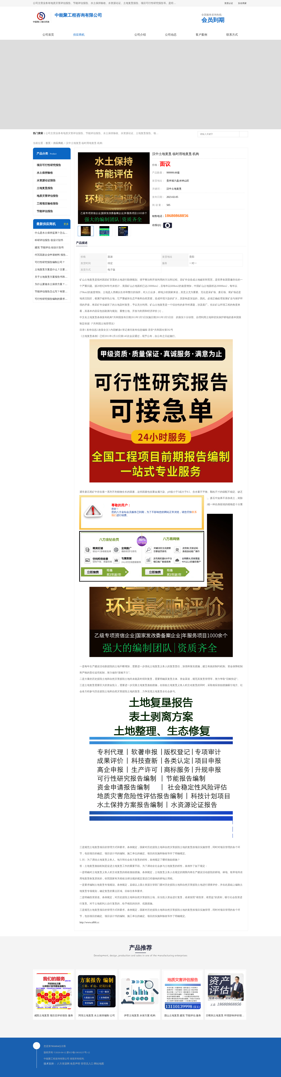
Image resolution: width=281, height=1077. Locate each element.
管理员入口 (87, 1063)
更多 (66, 224)
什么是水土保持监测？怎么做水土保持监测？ (52, 232)
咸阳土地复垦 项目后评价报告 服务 (53, 1015)
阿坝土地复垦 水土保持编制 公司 (96, 1015)
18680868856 (176, 215)
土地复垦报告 (45, 188)
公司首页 (48, 34)
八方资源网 (63, 1063)
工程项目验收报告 (47, 203)
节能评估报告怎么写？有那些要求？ (52, 291)
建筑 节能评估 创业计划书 (49, 247)
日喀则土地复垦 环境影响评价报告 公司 (228, 1015)
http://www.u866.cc (89, 922)
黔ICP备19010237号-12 (78, 1052)
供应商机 (79, 34)
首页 (48, 143)
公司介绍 (140, 34)
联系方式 (232, 34)
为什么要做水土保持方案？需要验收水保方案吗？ (52, 284)
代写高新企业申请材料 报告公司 (52, 254)
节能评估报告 (45, 211)
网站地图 (99, 1063)
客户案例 (201, 34)
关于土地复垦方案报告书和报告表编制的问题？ (52, 277)
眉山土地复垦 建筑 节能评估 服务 (182, 1015)
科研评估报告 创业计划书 (49, 240)
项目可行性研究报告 (49, 165)
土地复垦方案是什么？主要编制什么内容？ (52, 269)
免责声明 (75, 1063)
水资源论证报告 (46, 180)
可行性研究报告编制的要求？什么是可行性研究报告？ (52, 299)
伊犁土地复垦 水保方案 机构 (139, 1015)
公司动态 (171, 34)
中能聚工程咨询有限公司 (56, 1058)
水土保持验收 (45, 172)
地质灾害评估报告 (47, 195)
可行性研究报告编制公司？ (50, 262)
